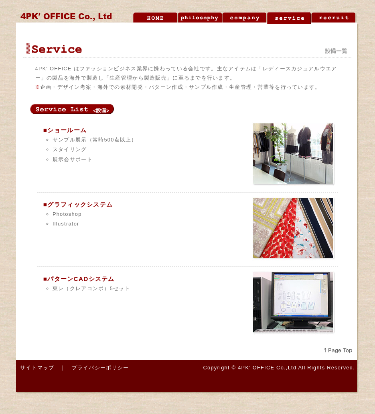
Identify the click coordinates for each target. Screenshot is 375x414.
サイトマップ (37, 368)
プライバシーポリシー (100, 368)
